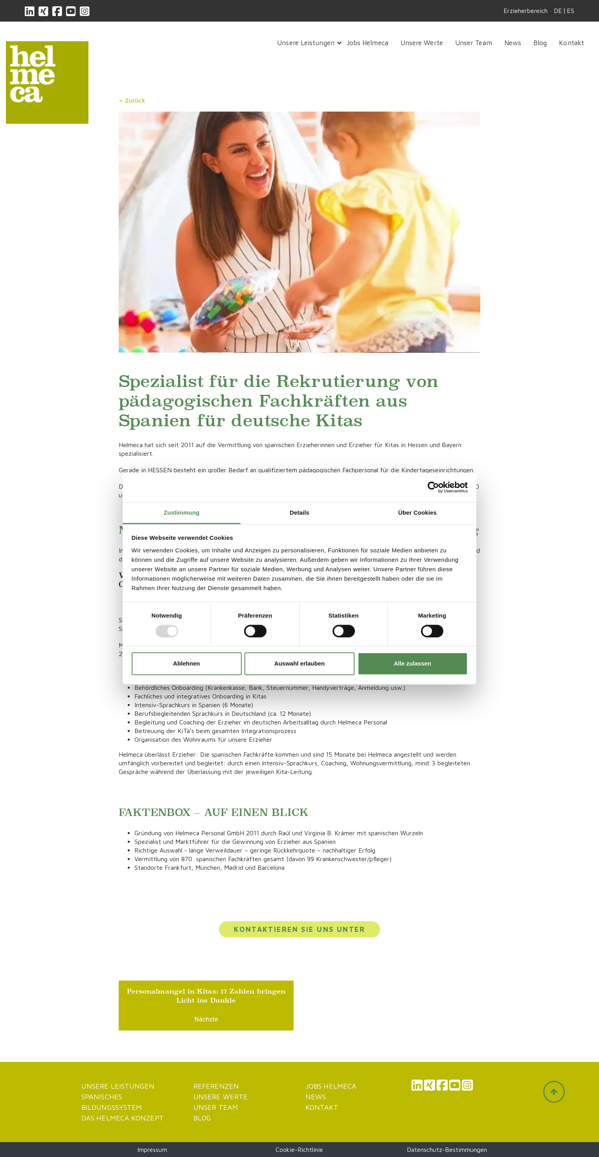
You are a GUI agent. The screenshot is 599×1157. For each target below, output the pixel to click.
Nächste (206, 1019)
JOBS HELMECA (330, 1086)
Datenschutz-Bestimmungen (447, 1149)
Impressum (152, 1149)
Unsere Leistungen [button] (305, 43)
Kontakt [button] (571, 43)
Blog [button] (540, 43)
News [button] (512, 43)
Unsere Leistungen (118, 1086)
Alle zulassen (412, 663)
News (315, 1097)
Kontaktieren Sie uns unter (299, 929)
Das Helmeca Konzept (122, 1118)
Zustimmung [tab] (182, 512)
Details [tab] (299, 512)
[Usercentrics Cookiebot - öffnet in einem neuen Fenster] (433, 487)
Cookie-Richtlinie (299, 1149)
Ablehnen (186, 663)
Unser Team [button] (473, 43)
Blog (202, 1118)
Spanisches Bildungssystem (111, 1102)
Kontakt (321, 1107)
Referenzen (216, 1086)
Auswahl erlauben (299, 663)
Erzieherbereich (525, 10)
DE (558, 10)
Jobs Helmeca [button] (367, 43)
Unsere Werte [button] (422, 43)
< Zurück (132, 100)
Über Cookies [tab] (417, 512)
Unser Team (215, 1107)
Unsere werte (220, 1097)
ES (570, 10)
